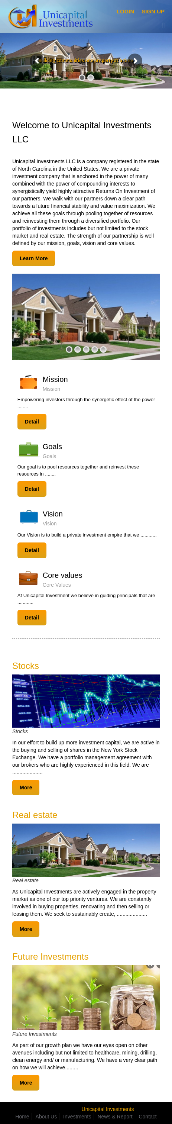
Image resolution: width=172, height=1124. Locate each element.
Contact (147, 1117)
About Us (46, 1117)
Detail (32, 422)
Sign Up (153, 11)
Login (125, 11)
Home (22, 1117)
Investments (77, 1117)
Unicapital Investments (108, 1109)
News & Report (114, 1117)
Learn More (34, 258)
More (26, 787)
